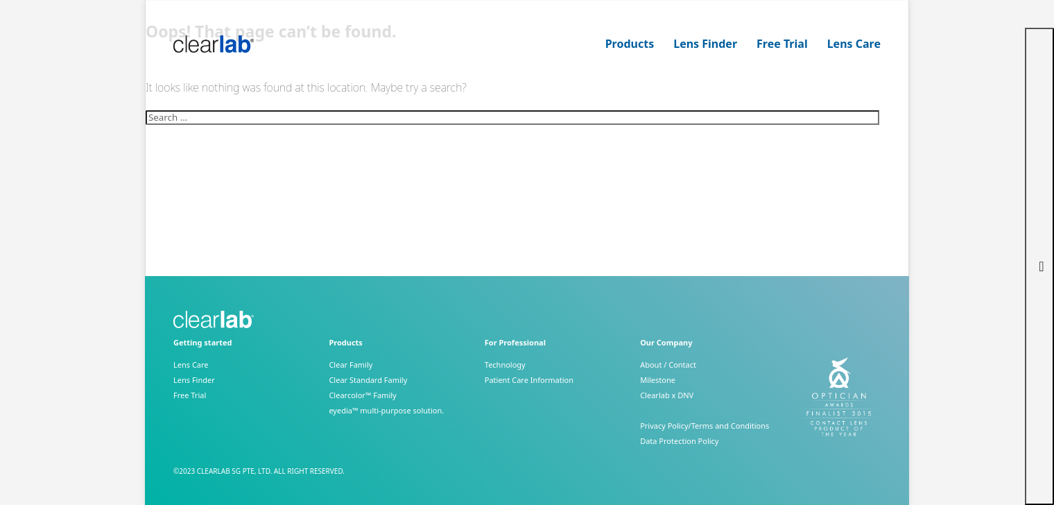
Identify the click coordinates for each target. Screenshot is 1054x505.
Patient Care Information (529, 380)
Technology (505, 364)
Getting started (202, 342)
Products (630, 44)
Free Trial (782, 44)
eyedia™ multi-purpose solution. (386, 410)
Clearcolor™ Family (362, 395)
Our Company (666, 342)
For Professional (515, 342)
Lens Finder (705, 44)
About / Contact (668, 364)
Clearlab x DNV (666, 395)
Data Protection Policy (679, 441)
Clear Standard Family (368, 380)
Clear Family (350, 364)
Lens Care (854, 44)
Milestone (657, 380)
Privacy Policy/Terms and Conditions (704, 425)
